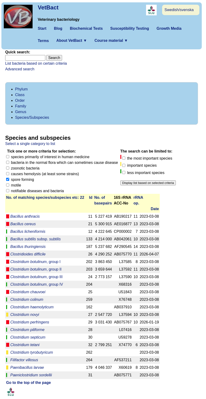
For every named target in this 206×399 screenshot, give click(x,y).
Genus (20, 112)
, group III (36, 277)
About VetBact (71, 40)
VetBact (48, 7)
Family (20, 106)
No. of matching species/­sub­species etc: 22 (45, 197)
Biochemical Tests (86, 28)
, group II (36, 269)
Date (155, 209)
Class (20, 95)
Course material (111, 40)
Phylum (21, 89)
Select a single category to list (30, 144)
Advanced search (19, 69)
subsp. (35, 239)
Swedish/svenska (179, 10)
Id (90, 197)
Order (20, 100)
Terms (43, 41)
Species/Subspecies (32, 117)
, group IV (36, 284)
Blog (58, 28)
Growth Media (168, 28)
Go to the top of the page (28, 383)
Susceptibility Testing (129, 28)
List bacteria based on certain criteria (36, 63)
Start (42, 28)
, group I (35, 262)
